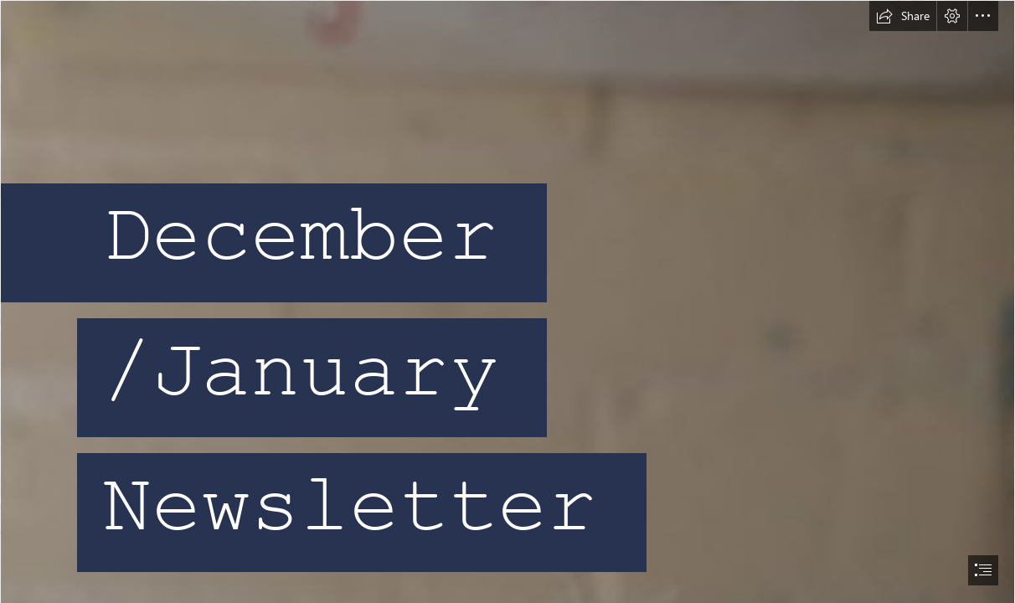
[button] (902, 16)
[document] (507, 301)
